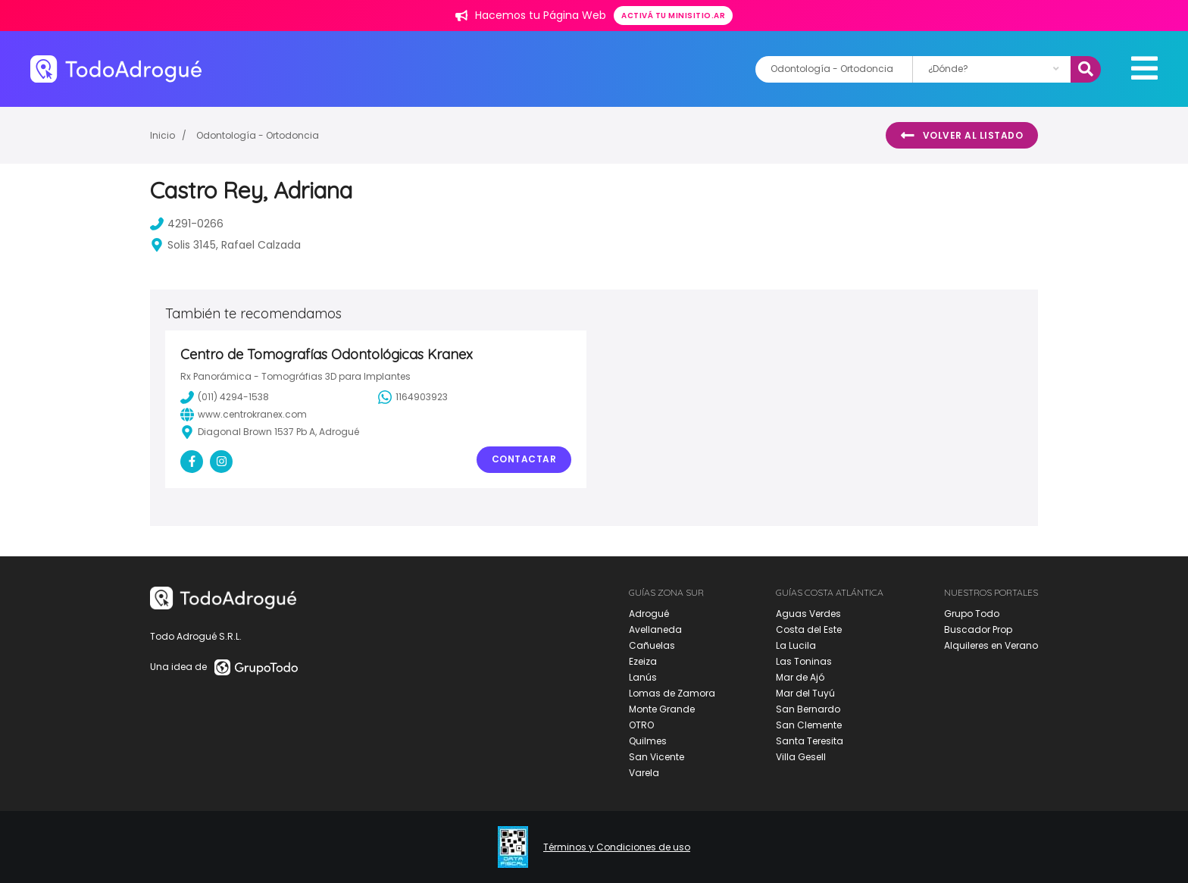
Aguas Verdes (808, 613)
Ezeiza (643, 661)
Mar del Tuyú (805, 693)
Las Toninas (804, 661)
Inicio (162, 135)
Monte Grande (662, 709)
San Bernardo (808, 709)
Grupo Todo (971, 613)
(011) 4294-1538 (224, 397)
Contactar (524, 458)
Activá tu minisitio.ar (673, 15)
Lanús (643, 677)
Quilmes (648, 740)
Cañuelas (652, 645)
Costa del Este (809, 629)
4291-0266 (187, 223)
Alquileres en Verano (991, 645)
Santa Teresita (809, 740)
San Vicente (656, 756)
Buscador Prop (978, 629)
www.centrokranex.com (243, 414)
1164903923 (413, 397)
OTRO (641, 725)
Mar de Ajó (800, 677)
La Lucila (796, 645)
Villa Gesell (801, 756)
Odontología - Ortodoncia (257, 135)
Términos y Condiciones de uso (616, 847)
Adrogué (649, 613)
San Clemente (809, 725)
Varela (644, 772)
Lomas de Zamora (672, 693)
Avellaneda (655, 629)
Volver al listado (962, 135)
